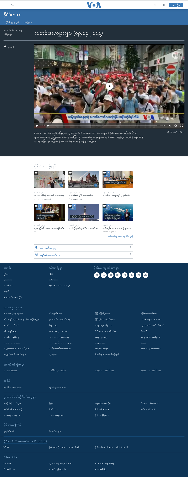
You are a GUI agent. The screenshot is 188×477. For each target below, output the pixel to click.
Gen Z (144, 331)
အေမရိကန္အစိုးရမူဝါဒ (57, 469)
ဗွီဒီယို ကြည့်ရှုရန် (12, 22)
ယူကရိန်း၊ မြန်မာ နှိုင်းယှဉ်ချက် (61, 343)
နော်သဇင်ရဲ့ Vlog (148, 409)
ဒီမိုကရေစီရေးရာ (10, 331)
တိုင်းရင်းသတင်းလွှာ (149, 313)
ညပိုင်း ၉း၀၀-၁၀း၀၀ (57, 387)
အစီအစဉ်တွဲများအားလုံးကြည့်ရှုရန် (120, 236)
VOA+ (6, 447)
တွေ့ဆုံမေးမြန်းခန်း (56, 415)
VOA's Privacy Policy (104, 463)
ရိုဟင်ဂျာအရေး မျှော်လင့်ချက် (107, 354)
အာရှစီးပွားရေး (101, 337)
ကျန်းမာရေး (100, 343)
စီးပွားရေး (53, 325)
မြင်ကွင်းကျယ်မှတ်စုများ (105, 319)
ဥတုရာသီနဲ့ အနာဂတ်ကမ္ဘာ (59, 319)
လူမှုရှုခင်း (53, 354)
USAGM (7, 463)
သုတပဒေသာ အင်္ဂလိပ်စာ (151, 370)
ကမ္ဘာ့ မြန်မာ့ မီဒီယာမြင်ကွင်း (15, 354)
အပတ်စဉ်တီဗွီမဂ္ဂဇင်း (12, 415)
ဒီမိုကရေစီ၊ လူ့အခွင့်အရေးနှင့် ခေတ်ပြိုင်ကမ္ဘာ (21, 319)
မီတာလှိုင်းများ (55, 431)
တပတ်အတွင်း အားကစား (59, 331)
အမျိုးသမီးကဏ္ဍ (101, 348)
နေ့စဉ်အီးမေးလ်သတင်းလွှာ (59, 285)
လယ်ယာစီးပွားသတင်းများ (59, 337)
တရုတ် (6, 291)
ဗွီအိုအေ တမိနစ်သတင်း (150, 403)
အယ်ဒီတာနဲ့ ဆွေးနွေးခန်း (13, 313)
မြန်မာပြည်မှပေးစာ (102, 313)
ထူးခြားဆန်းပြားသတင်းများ (60, 348)
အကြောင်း (28, 22)
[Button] (9, 47)
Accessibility (100, 469)
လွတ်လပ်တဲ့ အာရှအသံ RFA (60, 463)
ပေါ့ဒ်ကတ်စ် (53, 280)
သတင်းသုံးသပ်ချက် (11, 325)
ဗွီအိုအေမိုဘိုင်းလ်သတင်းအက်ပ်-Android (111, 447)
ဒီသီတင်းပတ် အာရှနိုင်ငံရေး (106, 331)
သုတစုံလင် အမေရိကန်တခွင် (152, 325)
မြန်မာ (6, 274)
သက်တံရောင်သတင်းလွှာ (151, 348)
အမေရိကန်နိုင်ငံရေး (11, 337)
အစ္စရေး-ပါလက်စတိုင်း (13, 297)
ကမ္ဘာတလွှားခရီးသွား (103, 325)
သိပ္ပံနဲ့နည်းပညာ (55, 313)
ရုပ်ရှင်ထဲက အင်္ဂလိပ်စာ (104, 370)
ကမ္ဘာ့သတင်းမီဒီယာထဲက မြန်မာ (16, 348)
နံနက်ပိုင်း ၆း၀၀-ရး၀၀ (13, 387)
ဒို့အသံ (143, 343)
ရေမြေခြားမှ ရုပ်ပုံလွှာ (103, 403)
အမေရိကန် (8, 285)
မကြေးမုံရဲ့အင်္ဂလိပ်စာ (57, 370)
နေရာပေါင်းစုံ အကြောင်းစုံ (151, 337)
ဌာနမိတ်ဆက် (9, 431)
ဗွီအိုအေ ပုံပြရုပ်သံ (102, 415)
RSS (51, 274)
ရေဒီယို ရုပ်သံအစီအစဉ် (13, 409)
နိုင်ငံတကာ (8, 280)
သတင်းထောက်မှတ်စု (12, 343)
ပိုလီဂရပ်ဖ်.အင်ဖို (102, 409)
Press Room (9, 469)
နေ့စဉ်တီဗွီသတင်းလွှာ (12, 403)
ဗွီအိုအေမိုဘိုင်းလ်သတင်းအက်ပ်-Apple (64, 447)
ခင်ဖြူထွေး (8, 34)
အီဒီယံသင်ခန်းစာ (10, 370)
